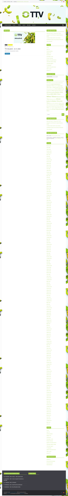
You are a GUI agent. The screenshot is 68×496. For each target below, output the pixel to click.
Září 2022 (48, 219)
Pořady (19, 25)
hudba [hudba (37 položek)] (59, 85)
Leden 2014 (49, 402)
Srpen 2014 (49, 390)
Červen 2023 (49, 203)
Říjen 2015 (48, 365)
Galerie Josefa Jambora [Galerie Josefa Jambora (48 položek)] (55, 84)
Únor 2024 (48, 189)
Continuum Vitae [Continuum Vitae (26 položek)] (57, 82)
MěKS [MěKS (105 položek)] (52, 94)
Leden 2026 (49, 149)
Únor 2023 (48, 210)
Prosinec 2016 (49, 341)
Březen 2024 (49, 188)
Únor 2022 (48, 232)
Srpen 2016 (49, 348)
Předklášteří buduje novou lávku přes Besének (55, 39)
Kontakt (34, 25)
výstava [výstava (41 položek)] (56, 107)
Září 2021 (48, 240)
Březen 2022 (49, 230)
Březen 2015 (49, 378)
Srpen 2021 (49, 242)
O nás (14, 25)
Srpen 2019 (49, 284)
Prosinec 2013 (49, 404)
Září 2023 (48, 198)
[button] (15, 25)
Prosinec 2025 (49, 151)
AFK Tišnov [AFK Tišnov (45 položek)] (49, 82)
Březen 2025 (49, 166)
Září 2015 (48, 367)
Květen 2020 (49, 269)
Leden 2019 (49, 297)
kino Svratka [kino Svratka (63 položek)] (58, 89)
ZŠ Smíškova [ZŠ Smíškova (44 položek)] (61, 109)
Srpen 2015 (49, 369)
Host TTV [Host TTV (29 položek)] (55, 85)
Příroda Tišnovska (50, 58)
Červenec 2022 (49, 223)
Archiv (24, 25)
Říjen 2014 (48, 387)
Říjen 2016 (48, 344)
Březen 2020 (49, 272)
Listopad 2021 (49, 237)
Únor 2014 (48, 401)
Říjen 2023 (48, 196)
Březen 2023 (49, 209)
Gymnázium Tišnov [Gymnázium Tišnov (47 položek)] (50, 85)
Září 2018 (48, 304)
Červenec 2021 (49, 244)
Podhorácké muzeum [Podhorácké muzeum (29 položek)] (52, 104)
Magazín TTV (49, 52)
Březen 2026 (49, 145)
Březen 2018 (49, 314)
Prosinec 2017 (49, 320)
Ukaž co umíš (49, 68)
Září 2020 (48, 262)
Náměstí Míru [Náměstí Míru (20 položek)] (57, 103)
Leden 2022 (49, 233)
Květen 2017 (49, 332)
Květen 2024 (49, 184)
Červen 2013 (49, 409)
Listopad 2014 (49, 385)
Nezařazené (49, 54)
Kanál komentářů (50, 462)
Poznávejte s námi (50, 56)
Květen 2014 (49, 395)
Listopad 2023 (49, 195)
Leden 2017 (49, 339)
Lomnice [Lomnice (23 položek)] (62, 90)
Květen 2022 (49, 226)
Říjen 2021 (48, 239)
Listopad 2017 (49, 321)
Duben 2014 (49, 397)
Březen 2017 (49, 336)
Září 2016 (48, 346)
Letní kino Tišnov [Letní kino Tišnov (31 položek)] (58, 90)
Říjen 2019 (48, 281)
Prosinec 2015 (49, 362)
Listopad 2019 (49, 279)
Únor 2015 (48, 380)
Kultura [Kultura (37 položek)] (53, 90)
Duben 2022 (49, 228)
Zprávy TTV (48, 70)
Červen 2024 (49, 182)
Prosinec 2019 (49, 277)
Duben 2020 (49, 270)
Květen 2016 (49, 353)
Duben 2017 (49, 334)
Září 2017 (48, 325)
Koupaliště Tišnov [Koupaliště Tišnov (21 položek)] (49, 90)
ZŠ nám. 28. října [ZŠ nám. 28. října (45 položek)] (55, 109)
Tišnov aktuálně (49, 41)
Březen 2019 (49, 293)
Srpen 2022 (49, 221)
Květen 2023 (49, 205)
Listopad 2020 (49, 258)
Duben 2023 (49, 207)
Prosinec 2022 (49, 214)
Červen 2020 (49, 267)
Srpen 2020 (49, 263)
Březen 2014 (49, 399)
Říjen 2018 (48, 302)
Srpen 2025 (49, 158)
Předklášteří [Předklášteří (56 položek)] (61, 104)
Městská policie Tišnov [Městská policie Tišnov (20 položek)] (53, 99)
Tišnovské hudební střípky (51, 61)
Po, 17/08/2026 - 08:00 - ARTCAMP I (10, 482)
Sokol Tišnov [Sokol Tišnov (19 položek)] (58, 106)
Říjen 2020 (48, 260)
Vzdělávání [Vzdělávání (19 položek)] (53, 107)
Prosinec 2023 (49, 193)
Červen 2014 (49, 394)
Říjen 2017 (48, 323)
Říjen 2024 (48, 175)
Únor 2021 (48, 253)
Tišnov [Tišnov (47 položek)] (48, 107)
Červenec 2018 (49, 307)
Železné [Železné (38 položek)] (48, 110)
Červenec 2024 (49, 181)
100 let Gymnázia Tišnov (56, 135)
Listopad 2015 (49, 364)
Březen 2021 (49, 251)
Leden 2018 (49, 318)
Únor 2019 (48, 295)
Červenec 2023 (49, 202)
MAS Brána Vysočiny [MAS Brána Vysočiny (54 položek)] (51, 92)
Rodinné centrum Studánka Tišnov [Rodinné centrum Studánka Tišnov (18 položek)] (51, 106)
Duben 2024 (49, 186)
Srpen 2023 (49, 200)
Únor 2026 (48, 147)
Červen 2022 (49, 225)
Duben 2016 (49, 355)
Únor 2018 (48, 316)
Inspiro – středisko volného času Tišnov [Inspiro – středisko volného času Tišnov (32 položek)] (56, 87)
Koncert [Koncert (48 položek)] (62, 89)
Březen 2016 (49, 357)
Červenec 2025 (49, 159)
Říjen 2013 (48, 408)
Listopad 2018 (49, 300)
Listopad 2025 (49, 152)
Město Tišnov (32, 473)
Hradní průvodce (50, 51)
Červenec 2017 (49, 328)
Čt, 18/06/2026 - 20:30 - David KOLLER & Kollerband (13, 484)
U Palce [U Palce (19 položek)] (50, 107)
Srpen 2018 (49, 306)
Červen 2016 (49, 351)
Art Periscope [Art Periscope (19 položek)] (53, 82)
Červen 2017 (49, 330)
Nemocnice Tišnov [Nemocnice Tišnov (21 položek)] (52, 103)
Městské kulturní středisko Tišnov (12, 473)
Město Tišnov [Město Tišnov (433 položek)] (51, 96)
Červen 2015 (49, 372)
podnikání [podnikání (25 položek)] (57, 104)
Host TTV (48, 49)
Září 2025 (48, 156)
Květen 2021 (49, 247)
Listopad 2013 (49, 406)
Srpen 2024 (49, 179)
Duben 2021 (49, 249)
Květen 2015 (49, 374)
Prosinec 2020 (49, 256)
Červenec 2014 (49, 392)
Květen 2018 (49, 311)
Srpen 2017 (49, 327)
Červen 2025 (49, 161)
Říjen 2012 (48, 422)
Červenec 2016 (49, 350)
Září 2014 (48, 388)
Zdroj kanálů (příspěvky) (51, 461)
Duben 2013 (49, 413)
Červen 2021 (49, 246)
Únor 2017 (48, 337)
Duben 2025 (49, 165)
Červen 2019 (49, 288)
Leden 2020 (49, 276)
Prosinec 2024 (49, 172)
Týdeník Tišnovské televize (51, 67)
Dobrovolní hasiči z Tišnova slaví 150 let (54, 33)
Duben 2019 (49, 291)
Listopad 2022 (49, 216)
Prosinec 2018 (49, 299)
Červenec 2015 (49, 371)
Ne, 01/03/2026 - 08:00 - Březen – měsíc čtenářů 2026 (13, 476)
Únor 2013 (48, 417)
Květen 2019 (49, 290)
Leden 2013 (49, 418)
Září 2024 (48, 177)
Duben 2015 (49, 376)
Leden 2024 (49, 191)
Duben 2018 (49, 313)
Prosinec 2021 (49, 235)
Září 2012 (48, 424)
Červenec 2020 (49, 265)
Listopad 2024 (49, 173)
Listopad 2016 (49, 343)
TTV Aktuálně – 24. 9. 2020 (12, 49)
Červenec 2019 (49, 286)
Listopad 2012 (49, 420)
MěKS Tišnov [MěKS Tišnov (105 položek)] (57, 94)
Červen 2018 (49, 309)
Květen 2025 (49, 163)
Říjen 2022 (48, 218)
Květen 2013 (49, 411)
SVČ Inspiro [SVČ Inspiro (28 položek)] (62, 106)
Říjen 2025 (48, 154)
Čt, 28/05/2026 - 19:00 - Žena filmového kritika (12, 486)
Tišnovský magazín (50, 63)
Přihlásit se (49, 459)
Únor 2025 (48, 168)
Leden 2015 (49, 381)
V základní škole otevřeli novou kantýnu (54, 37)
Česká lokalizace (49, 464)
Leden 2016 (49, 360)
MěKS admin (12, 46)
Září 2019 (48, 283)
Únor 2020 (48, 274)
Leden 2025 (49, 170)
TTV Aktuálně (49, 65)
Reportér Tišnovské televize (51, 59)
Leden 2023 (49, 212)
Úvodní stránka (8, 25)
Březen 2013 (49, 415)
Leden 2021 (49, 254)
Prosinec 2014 (49, 383)
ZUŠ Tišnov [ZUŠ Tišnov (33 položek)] (60, 107)
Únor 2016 (48, 358)
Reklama (28, 25)
